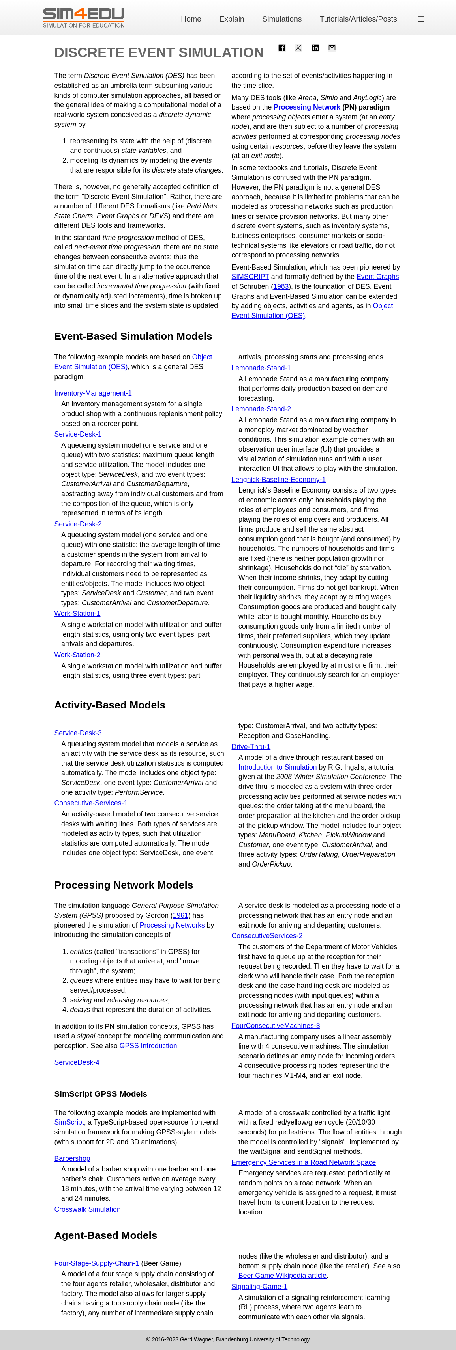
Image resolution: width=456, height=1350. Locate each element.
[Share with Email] (332, 47)
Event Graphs (378, 277)
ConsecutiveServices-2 (267, 936)
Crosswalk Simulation (87, 1209)
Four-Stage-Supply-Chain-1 (96, 1263)
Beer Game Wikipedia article (282, 1275)
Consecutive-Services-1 (91, 803)
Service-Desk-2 (78, 524)
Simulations (282, 19)
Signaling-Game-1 (260, 1286)
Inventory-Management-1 (93, 393)
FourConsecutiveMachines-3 (276, 1026)
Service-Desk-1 (78, 434)
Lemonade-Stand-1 (261, 368)
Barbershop (72, 1158)
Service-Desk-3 (78, 733)
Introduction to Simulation (277, 767)
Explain (231, 19)
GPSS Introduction (148, 1046)
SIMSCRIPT (250, 277)
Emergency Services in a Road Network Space (304, 1162)
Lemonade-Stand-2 (261, 409)
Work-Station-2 (77, 655)
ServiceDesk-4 (76, 1062)
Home (191, 19)
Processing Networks (172, 925)
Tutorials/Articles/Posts (358, 19)
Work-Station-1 (77, 613)
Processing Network (307, 107)
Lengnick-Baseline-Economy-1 (279, 479)
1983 (281, 286)
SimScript (69, 1122)
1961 (180, 915)
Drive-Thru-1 (251, 747)
